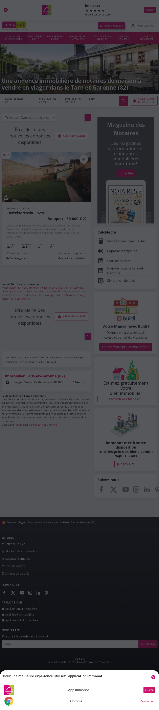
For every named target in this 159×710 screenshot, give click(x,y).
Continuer (146, 701)
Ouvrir (149, 690)
